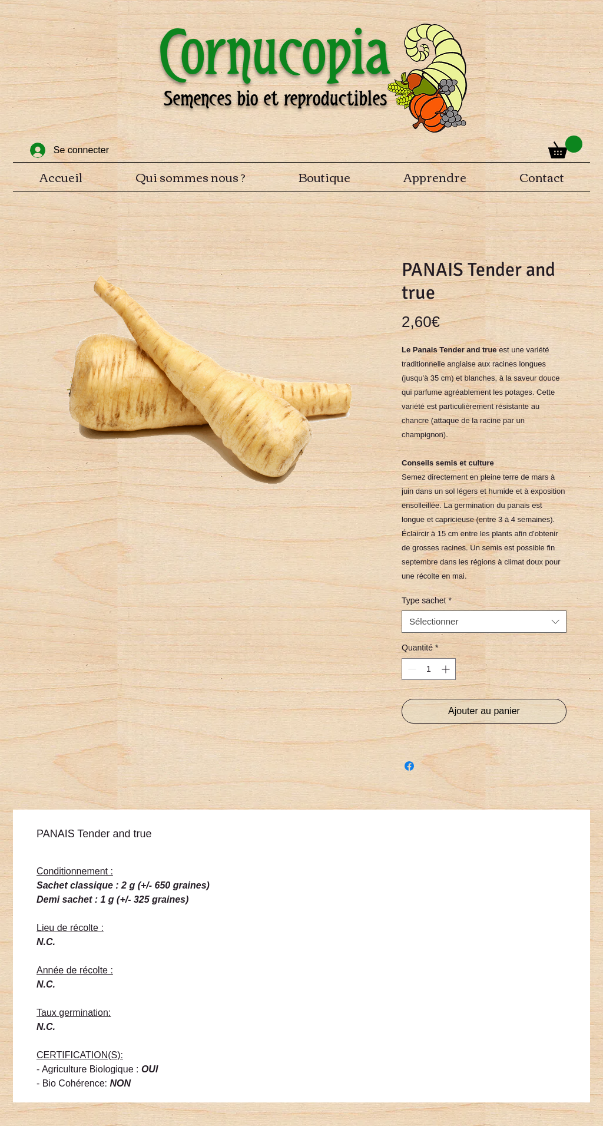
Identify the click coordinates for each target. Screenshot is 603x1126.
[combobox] (484, 621)
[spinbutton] (428, 669)
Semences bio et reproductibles (275, 98)
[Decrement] (410, 669)
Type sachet (427, 600)
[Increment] (446, 669)
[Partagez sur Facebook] (409, 766)
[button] (565, 147)
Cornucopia (275, 52)
